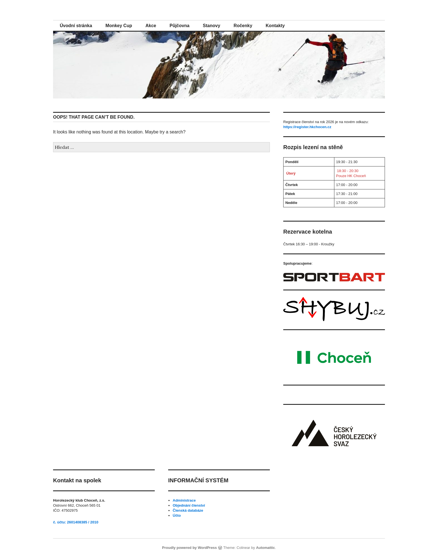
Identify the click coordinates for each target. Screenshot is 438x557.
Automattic (265, 548)
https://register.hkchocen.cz (307, 127)
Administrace (184, 500)
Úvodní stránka (76, 25)
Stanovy (211, 25)
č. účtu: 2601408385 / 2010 (75, 522)
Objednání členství (189, 505)
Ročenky (243, 25)
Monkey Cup (119, 25)
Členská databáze (188, 510)
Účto (177, 515)
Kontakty (275, 25)
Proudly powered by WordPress (189, 548)
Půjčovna (179, 25)
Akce (151, 25)
